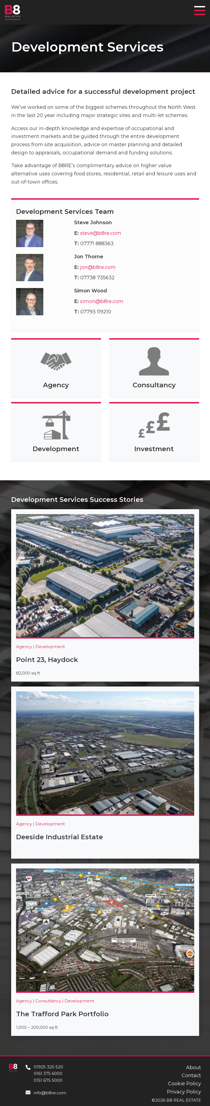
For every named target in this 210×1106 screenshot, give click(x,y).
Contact (191, 1075)
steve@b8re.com (100, 233)
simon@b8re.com (101, 301)
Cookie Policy (184, 1084)
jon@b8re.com (98, 267)
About (193, 1068)
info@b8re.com (50, 1092)
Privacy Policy (184, 1092)
